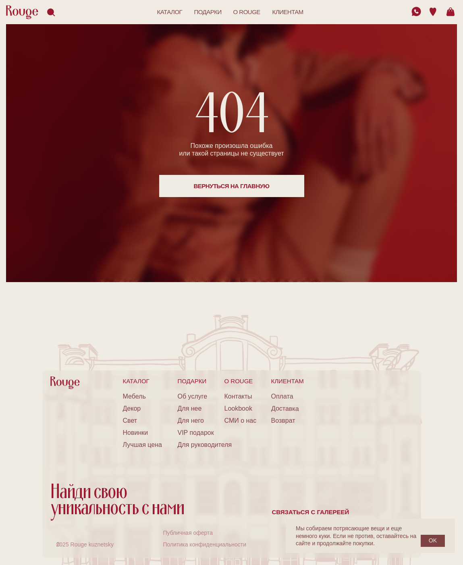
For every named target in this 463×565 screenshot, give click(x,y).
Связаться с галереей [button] (310, 512)
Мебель (134, 396)
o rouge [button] (246, 11)
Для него (191, 420)
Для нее (190, 408)
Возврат (283, 420)
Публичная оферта (188, 533)
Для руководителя (205, 444)
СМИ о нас (240, 420)
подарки (192, 381)
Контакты (238, 396)
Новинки (135, 432)
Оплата (282, 396)
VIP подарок (196, 432)
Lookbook (238, 408)
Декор (132, 408)
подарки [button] (208, 11)
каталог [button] (170, 11)
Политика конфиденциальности (205, 544)
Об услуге (193, 396)
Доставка (285, 408)
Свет (130, 420)
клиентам (287, 11)
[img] (416, 11)
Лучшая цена (142, 444)
